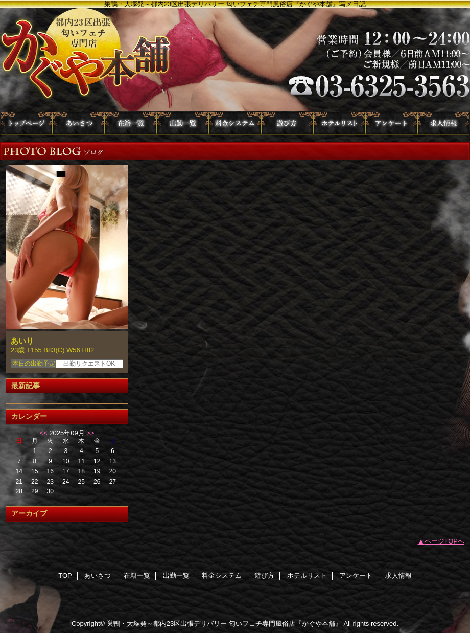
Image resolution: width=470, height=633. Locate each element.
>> (90, 433)
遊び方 (287, 123)
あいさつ (79, 123)
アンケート (391, 123)
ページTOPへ (445, 541)
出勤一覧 (183, 123)
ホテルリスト (339, 123)
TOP (27, 123)
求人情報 (443, 123)
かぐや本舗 (235, 60)
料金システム (235, 123)
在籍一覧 (131, 123)
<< (43, 433)
